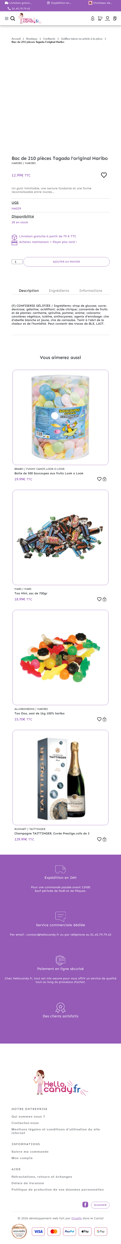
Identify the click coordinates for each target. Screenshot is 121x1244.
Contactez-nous (25, 1123)
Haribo (17, 163)
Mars (18, 589)
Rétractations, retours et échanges (42, 1176)
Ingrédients (59, 290)
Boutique (31, 38)
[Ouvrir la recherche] (12, 18)
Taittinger (37, 829)
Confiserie (49, 38)
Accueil (16, 38)
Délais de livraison (28, 1183)
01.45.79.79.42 (21, 8)
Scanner (100, 1205)
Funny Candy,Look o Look (45, 469)
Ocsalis (76, 1218)
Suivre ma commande (30, 1151)
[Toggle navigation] (6, 18)
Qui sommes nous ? (28, 1116)
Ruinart (20, 829)
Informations (90, 290)
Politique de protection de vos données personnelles (58, 1189)
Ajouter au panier (66, 261)
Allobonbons (24, 709)
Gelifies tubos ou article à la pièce (82, 38)
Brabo (19, 469)
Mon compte (22, 1158)
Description (29, 290)
